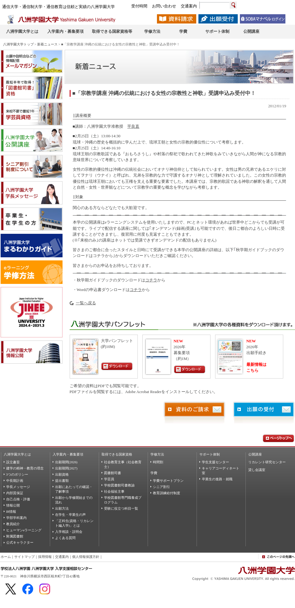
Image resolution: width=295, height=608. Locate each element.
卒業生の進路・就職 (217, 479)
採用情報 (45, 557)
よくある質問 (65, 538)
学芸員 (109, 479)
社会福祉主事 (114, 491)
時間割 (158, 462)
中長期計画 (14, 480)
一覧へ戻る (86, 303)
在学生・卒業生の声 (70, 514)
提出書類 (62, 480)
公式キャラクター (19, 542)
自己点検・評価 (18, 499)
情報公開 (13, 505)
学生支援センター (215, 462)
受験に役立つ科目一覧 (121, 508)
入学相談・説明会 (68, 531)
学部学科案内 (16, 518)
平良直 (133, 126)
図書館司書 (112, 473)
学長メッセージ (18, 487)
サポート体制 (209, 454)
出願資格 (62, 474)
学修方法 (157, 454)
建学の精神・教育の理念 (25, 468)
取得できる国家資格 (117, 454)
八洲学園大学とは (17, 454)
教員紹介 (13, 524)
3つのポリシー (17, 474)
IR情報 (11, 511)
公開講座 (255, 454)
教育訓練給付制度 (166, 493)
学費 (153, 473)
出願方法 (62, 508)
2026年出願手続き (256, 347)
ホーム (6, 557)
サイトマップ (24, 557)
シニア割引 (161, 487)
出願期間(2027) (66, 468)
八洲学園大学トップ (18, 44)
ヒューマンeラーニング (24, 530)
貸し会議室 (256, 470)
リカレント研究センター (267, 462)
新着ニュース (47, 44)
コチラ (151, 280)
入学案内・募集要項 (68, 454)
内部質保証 (14, 493)
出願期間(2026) (66, 462)
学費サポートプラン (168, 480)
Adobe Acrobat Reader (143, 392)
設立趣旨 (13, 462)
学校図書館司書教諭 (119, 485)
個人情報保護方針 (85, 557)
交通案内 (62, 557)
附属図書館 (14, 536)
